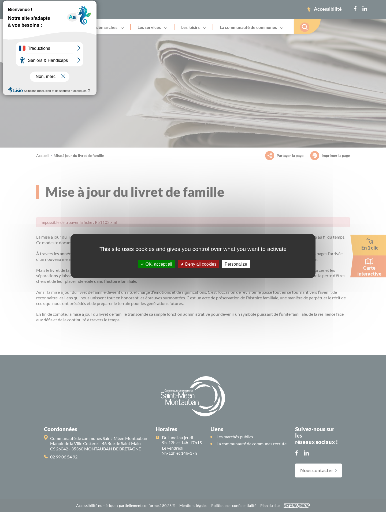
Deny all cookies (198, 264)
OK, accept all (156, 264)
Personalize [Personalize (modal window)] (236, 264)
